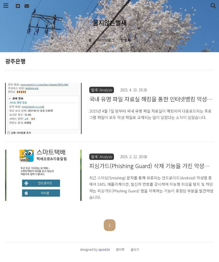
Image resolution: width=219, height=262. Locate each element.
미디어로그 (106, 40)
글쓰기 (135, 249)
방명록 (126, 40)
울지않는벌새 (109, 22)
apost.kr (104, 249)
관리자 (120, 249)
